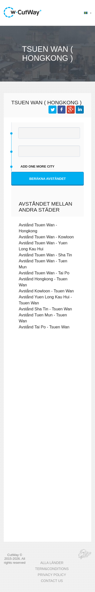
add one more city (37, 166)
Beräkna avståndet (47, 179)
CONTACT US (52, 581)
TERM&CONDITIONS (51, 569)
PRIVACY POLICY (52, 575)
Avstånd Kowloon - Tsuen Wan (46, 291)
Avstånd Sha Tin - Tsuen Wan (45, 309)
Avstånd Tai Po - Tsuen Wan (44, 327)
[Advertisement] (47, 389)
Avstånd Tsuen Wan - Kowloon (46, 237)
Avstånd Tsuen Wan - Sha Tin (45, 255)
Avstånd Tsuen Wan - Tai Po (44, 273)
